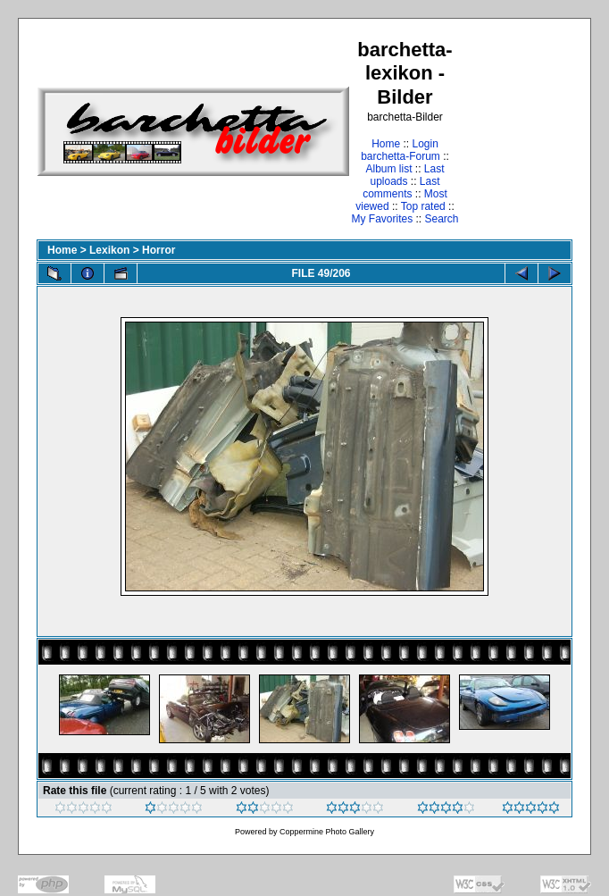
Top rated (423, 206)
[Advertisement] (516, 131)
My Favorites (382, 219)
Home (385, 144)
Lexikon (109, 250)
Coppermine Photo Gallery (326, 831)
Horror (158, 250)
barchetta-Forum (400, 156)
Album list (388, 169)
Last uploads (407, 175)
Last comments (401, 187)
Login (425, 144)
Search (442, 219)
